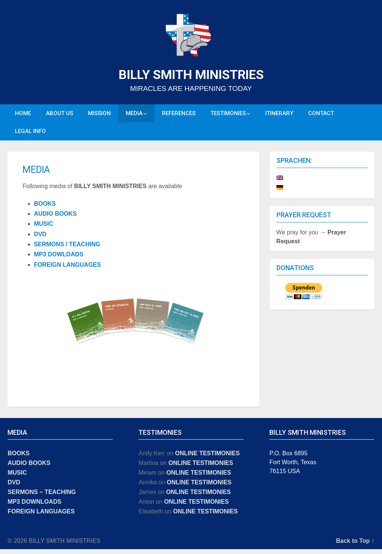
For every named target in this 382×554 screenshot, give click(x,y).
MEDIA (134, 114)
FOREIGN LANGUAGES (67, 269)
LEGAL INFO (30, 135)
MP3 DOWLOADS (58, 259)
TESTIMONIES (228, 114)
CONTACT (321, 114)
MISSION (99, 114)
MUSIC (43, 229)
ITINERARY (279, 114)
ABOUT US (59, 114)
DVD (40, 239)
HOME (23, 114)
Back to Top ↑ (355, 545)
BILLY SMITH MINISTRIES (191, 74)
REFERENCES (178, 114)
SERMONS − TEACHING (41, 497)
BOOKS (45, 208)
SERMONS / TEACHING (67, 249)
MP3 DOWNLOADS (34, 506)
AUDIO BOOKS (55, 218)
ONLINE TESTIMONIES (207, 458)
